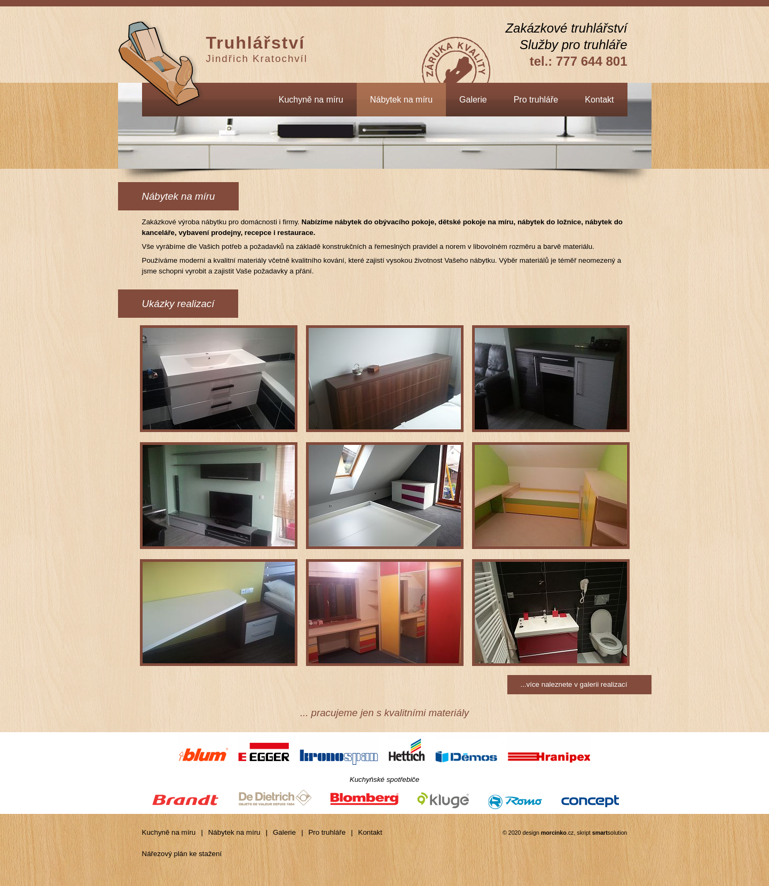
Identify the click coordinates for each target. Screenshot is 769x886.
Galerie (473, 99)
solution (609, 832)
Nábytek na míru (401, 99)
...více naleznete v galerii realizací (573, 684)
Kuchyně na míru (311, 99)
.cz (557, 832)
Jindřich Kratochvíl (257, 48)
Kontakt (599, 99)
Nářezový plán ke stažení (182, 854)
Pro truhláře (536, 99)
